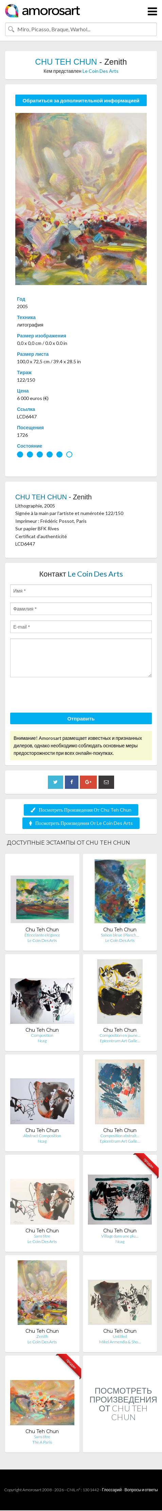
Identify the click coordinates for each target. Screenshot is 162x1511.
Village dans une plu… (119, 1236)
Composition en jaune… (120, 1035)
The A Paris (42, 1442)
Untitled (120, 1336)
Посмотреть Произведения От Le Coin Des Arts (81, 823)
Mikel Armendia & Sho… (120, 1341)
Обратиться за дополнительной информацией (80, 100)
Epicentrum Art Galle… (120, 1040)
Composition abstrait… (119, 1135)
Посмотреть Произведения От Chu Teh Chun (81, 810)
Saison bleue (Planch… (120, 934)
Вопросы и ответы (141, 1489)
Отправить (81, 718)
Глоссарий (112, 1489)
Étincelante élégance (42, 934)
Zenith (42, 1336)
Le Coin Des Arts (101, 71)
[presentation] (61, 696)
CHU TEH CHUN (67, 61)
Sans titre (42, 1236)
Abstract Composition (42, 1135)
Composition (42, 1035)
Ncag (42, 1040)
